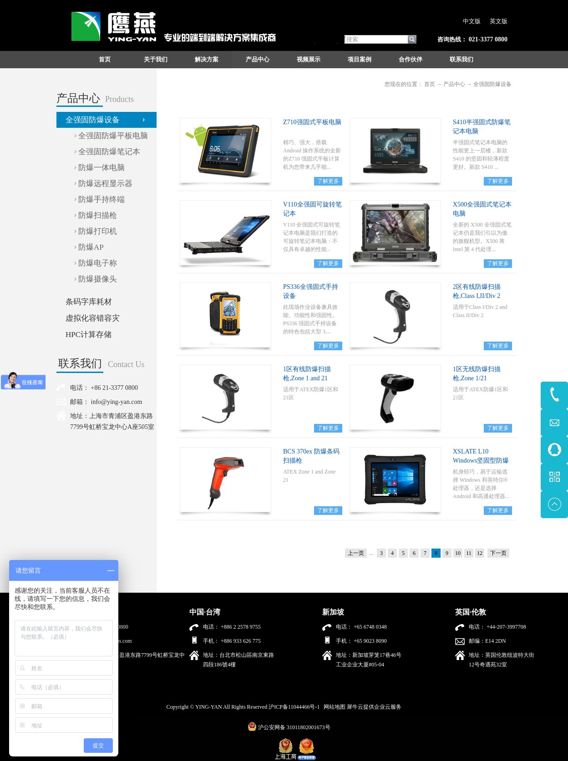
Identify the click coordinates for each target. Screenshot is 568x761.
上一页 (356, 553)
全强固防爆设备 (492, 84)
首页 (105, 59)
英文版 (498, 21)
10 (458, 553)
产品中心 (454, 84)
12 (479, 553)
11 (469, 553)
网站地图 (333, 707)
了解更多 (328, 181)
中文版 (472, 21)
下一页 (498, 553)
